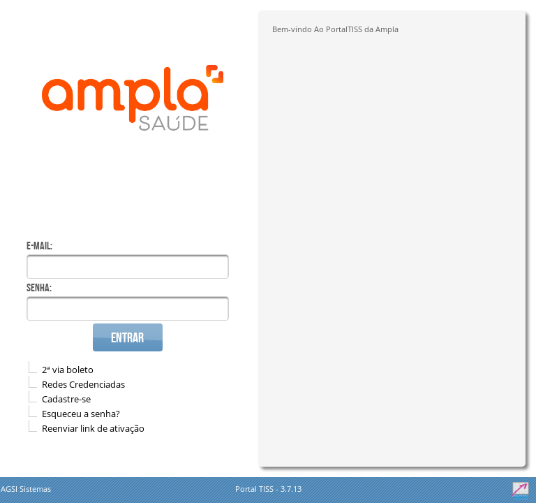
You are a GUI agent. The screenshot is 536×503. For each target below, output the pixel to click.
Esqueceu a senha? (81, 413)
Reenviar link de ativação (93, 428)
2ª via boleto (68, 369)
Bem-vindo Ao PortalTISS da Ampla (335, 29)
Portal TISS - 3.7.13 (268, 489)
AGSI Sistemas (26, 489)
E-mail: (39, 246)
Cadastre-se (66, 399)
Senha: (39, 287)
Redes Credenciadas (83, 384)
